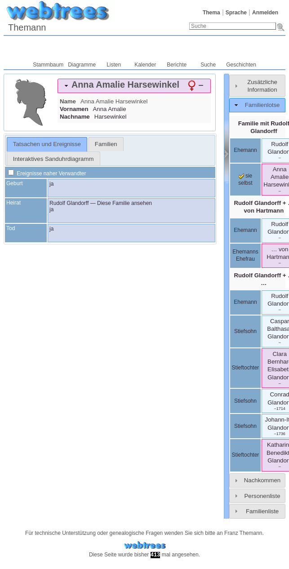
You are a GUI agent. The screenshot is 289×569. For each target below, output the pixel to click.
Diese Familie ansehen (124, 203)
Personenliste (262, 496)
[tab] (134, 86)
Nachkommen (262, 480)
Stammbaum (48, 65)
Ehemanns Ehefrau (245, 255)
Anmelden (265, 12)
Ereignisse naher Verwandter (47, 173)
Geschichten (241, 65)
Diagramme (82, 65)
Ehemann (245, 150)
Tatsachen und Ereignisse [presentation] (47, 144)
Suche (208, 65)
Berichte (177, 65)
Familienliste (262, 511)
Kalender (145, 65)
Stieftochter (245, 368)
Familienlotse (262, 105)
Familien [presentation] (106, 144)
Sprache (236, 12)
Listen (114, 65)
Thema (211, 12)
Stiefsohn (245, 331)
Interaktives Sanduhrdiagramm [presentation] (53, 159)
